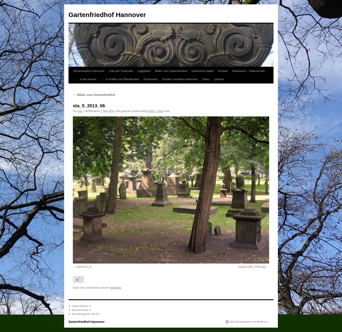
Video (205, 79)
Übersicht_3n (84, 266)
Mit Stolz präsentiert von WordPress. (249, 321)
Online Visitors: (80, 306)
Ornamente (151, 79)
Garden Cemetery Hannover (180, 79)
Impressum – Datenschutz (248, 71)
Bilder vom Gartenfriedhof (171, 71)
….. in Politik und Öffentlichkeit (120, 79)
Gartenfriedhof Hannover (107, 14)
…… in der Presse (84, 79)
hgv (80, 111)
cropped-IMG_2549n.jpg (252, 266)
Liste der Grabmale (121, 71)
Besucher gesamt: (81, 313)
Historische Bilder (203, 71)
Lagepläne (144, 71)
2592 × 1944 (156, 111)
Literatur (219, 79)
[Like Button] (78, 279)
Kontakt (223, 71)
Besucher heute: (80, 310)
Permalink (115, 287)
